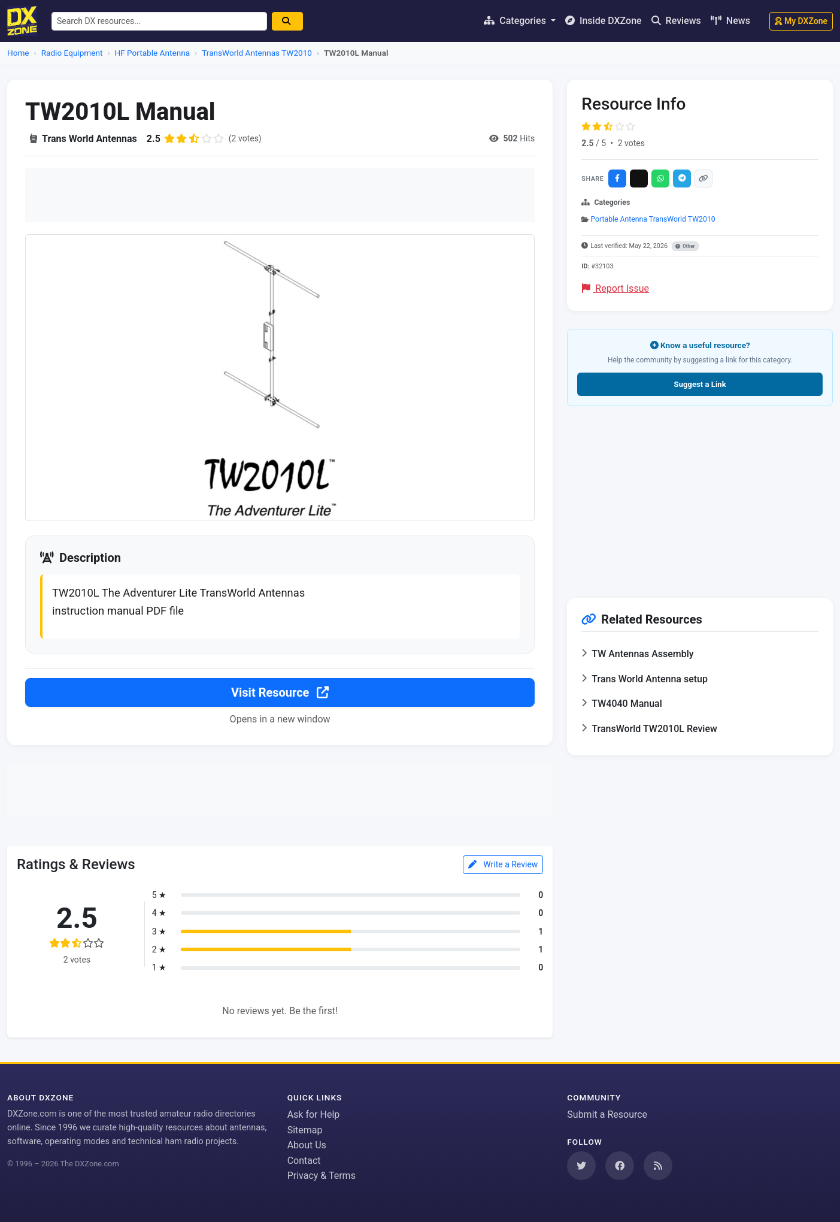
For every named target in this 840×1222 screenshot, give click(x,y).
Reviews (676, 20)
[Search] (287, 21)
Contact (304, 1160)
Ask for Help (313, 1114)
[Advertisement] (280, 195)
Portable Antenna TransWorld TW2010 (652, 219)
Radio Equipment (72, 53)
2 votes (631, 143)
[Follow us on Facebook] (619, 1165)
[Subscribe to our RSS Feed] (658, 1165)
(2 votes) (245, 138)
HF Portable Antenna (152, 53)
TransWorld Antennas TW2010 (257, 53)
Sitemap (305, 1130)
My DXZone (801, 21)
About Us (306, 1145)
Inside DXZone (603, 20)
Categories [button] (516, 20)
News (730, 20)
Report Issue (615, 288)
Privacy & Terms (321, 1175)
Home (18, 53)
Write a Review (503, 864)
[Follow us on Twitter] (581, 1165)
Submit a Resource (607, 1114)
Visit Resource (280, 692)
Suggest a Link (700, 384)
